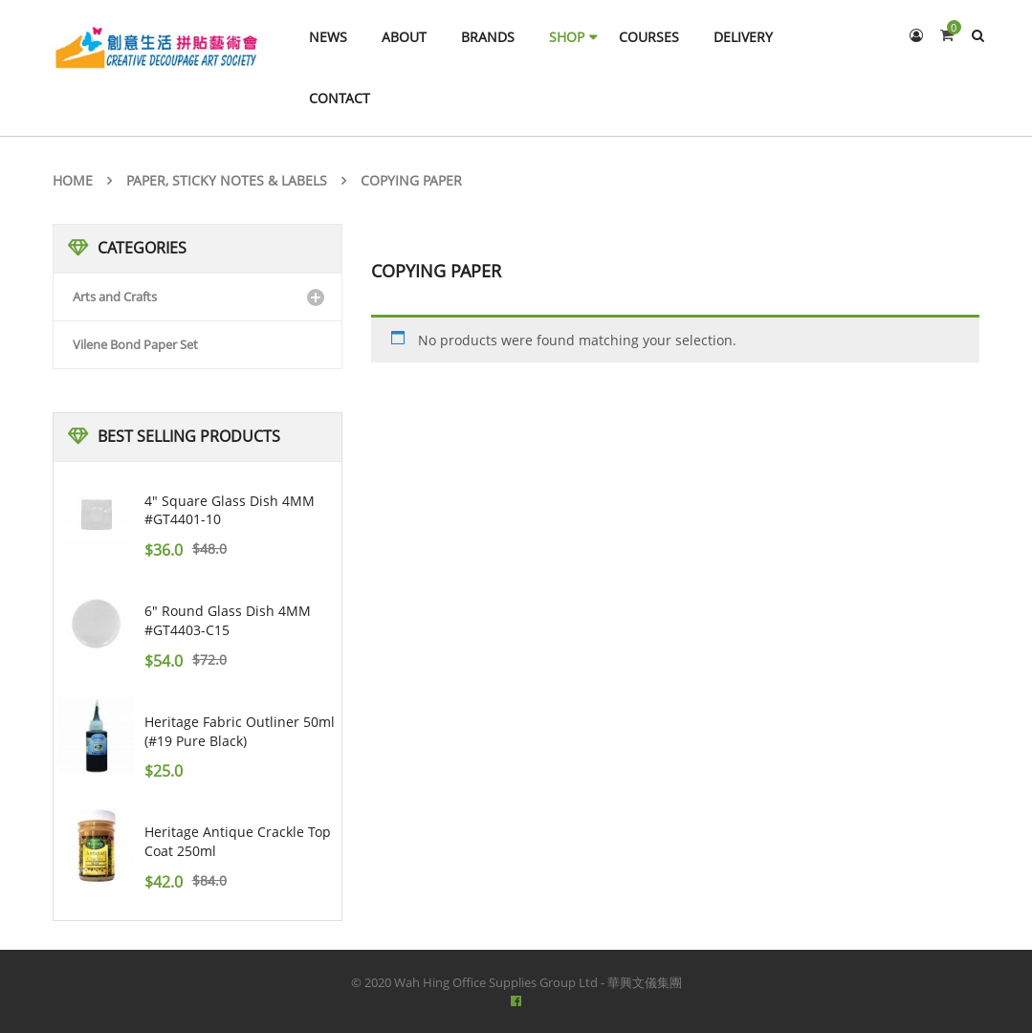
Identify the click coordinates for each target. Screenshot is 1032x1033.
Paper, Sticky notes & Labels (226, 180)
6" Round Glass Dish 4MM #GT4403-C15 (227, 620)
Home (73, 180)
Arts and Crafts (115, 296)
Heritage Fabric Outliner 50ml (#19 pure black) (239, 731)
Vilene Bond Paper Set (135, 344)
